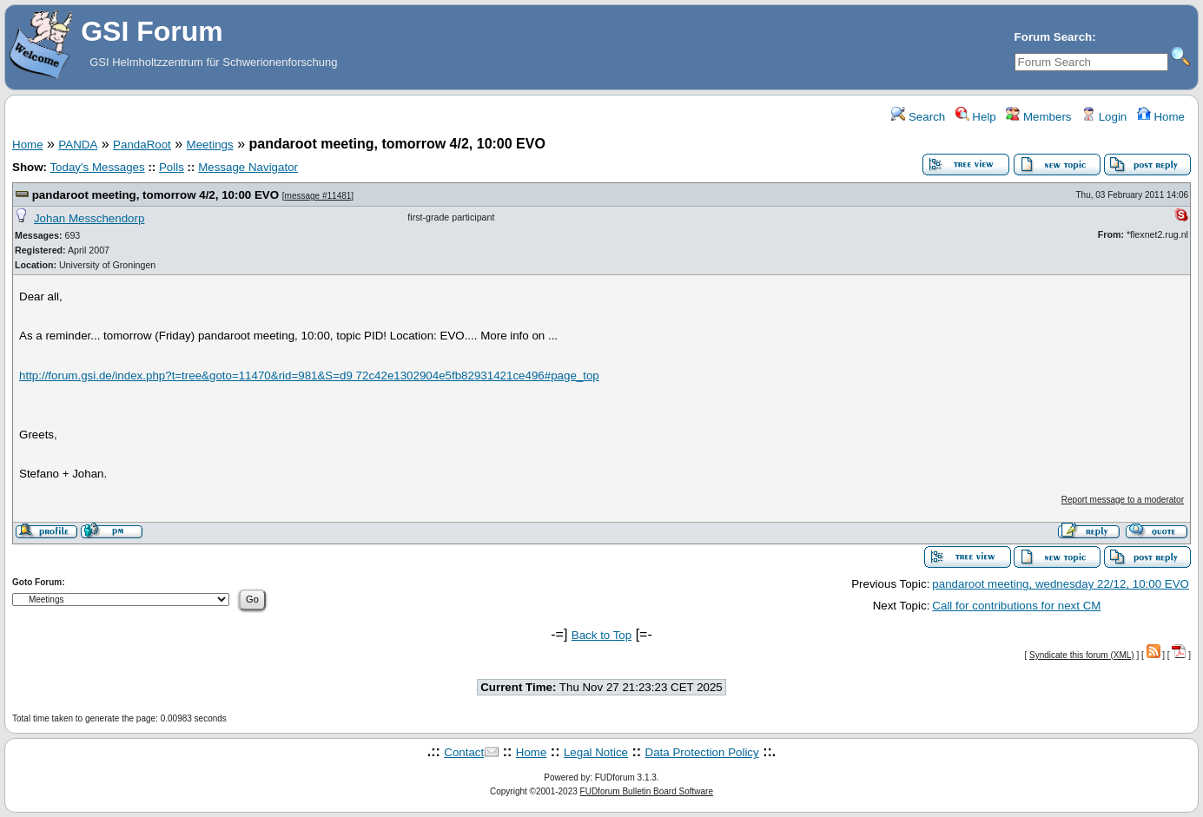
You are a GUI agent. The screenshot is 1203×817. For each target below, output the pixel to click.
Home (1161, 116)
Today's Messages (97, 167)
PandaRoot (142, 144)
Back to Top (601, 635)
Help (975, 116)
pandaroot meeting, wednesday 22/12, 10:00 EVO (1060, 583)
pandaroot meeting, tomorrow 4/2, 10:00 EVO (155, 194)
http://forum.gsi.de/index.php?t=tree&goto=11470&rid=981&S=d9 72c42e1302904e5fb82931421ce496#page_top (309, 375)
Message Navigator (248, 167)
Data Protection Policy (702, 752)
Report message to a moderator (1122, 499)
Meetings (210, 144)
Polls (171, 167)
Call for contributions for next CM (1016, 605)
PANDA (77, 144)
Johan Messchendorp (89, 218)
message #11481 (318, 196)
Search (918, 116)
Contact (464, 752)
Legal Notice (596, 752)
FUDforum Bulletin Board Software (646, 791)
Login (1104, 116)
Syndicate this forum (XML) (1081, 655)
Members (1038, 116)
